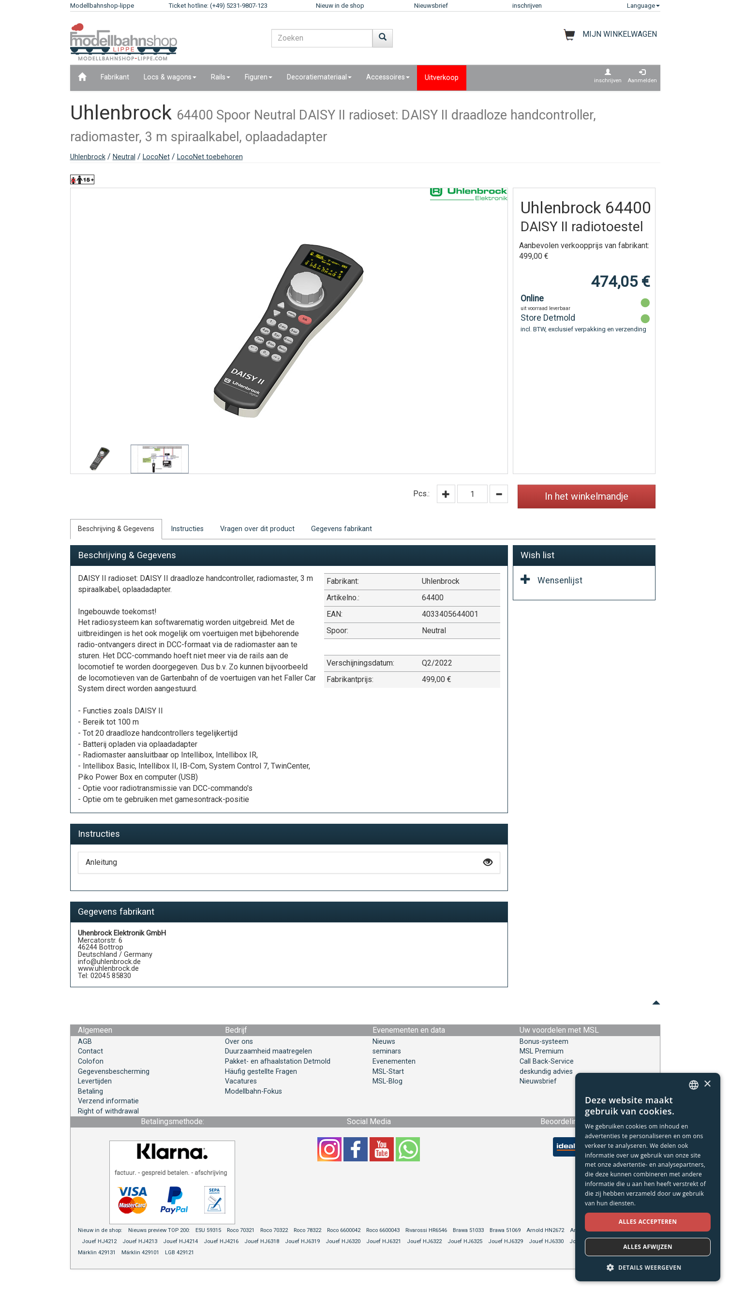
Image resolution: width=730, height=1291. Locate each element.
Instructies (187, 529)
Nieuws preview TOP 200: (160, 1230)
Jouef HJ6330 (546, 1241)
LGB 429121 (179, 1252)
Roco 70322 (274, 1230)
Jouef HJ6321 (383, 1241)
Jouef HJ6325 (464, 1241)
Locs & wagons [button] (170, 77)
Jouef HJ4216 (221, 1241)
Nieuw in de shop (340, 5)
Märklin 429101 (140, 1252)
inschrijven (527, 5)
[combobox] (694, 1085)
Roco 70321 (240, 1230)
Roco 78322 (307, 1230)
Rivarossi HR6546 (426, 1230)
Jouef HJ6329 (505, 1241)
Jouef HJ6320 (343, 1241)
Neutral (124, 157)
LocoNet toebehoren (210, 157)
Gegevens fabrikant (341, 529)
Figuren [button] (258, 77)
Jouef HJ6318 (261, 1241)
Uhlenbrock (87, 157)
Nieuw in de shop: (100, 1230)
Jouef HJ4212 (99, 1241)
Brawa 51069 (505, 1230)
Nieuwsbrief (431, 5)
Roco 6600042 (343, 1230)
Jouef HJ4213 (139, 1241)
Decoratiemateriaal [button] (319, 77)
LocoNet (156, 157)
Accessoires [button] (388, 77)
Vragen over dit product (257, 529)
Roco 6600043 (383, 1230)
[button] (648, 1267)
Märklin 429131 (97, 1252)
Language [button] (643, 5)
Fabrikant (115, 77)
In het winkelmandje (586, 496)
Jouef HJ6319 (302, 1241)
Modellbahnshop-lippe (102, 5)
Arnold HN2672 (545, 1230)
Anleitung (289, 862)
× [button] (707, 1084)
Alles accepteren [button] (648, 1221)
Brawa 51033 (468, 1230)
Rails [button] (220, 77)
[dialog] (647, 1177)
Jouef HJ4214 (180, 1241)
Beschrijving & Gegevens (116, 529)
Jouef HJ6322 (424, 1241)
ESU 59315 (208, 1230)
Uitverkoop (442, 78)
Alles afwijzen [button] (647, 1247)
